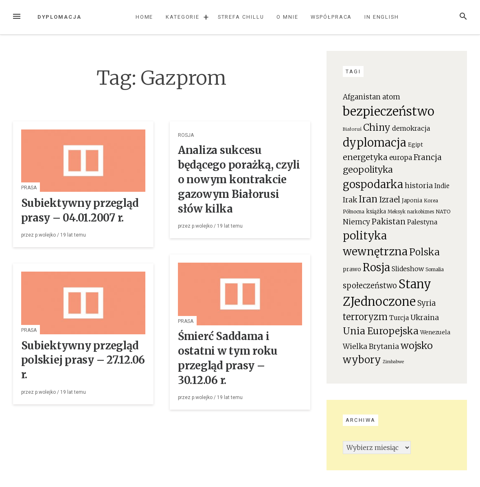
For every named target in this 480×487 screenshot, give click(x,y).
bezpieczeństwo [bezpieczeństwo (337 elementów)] (388, 111)
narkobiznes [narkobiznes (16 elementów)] (420, 212)
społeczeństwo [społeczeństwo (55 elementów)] (370, 285)
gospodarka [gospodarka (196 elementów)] (373, 184)
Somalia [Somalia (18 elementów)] (434, 269)
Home (144, 17)
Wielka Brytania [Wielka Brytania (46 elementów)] (371, 346)
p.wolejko (45, 235)
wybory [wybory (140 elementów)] (362, 359)
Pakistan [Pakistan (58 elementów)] (388, 221)
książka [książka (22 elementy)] (376, 211)
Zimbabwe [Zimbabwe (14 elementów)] (393, 361)
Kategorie (182, 17)
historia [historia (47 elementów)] (419, 185)
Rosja (186, 135)
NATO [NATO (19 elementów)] (443, 211)
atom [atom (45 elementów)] (391, 96)
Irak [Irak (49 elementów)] (350, 199)
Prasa (29, 188)
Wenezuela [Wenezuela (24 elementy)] (435, 332)
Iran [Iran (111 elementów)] (368, 199)
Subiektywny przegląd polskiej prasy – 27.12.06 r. (83, 360)
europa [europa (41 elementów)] (400, 158)
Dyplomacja (59, 17)
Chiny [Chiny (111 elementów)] (376, 127)
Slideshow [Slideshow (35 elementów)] (408, 269)
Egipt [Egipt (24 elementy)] (415, 144)
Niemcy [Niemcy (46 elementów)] (356, 221)
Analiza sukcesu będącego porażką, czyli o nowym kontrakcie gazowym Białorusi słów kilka (239, 179)
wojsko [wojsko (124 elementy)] (417, 345)
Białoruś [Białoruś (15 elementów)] (352, 129)
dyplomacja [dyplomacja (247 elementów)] (374, 142)
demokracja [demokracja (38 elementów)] (411, 128)
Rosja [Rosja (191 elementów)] (376, 267)
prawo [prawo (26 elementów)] (352, 269)
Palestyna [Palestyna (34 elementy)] (422, 222)
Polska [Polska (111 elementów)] (424, 252)
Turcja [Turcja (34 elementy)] (399, 318)
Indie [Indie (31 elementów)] (441, 186)
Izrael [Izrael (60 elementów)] (389, 199)
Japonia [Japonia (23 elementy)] (412, 200)
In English (381, 17)
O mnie (287, 17)
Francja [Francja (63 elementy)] (428, 157)
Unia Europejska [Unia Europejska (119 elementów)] (381, 331)
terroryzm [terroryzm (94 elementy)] (365, 317)
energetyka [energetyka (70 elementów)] (365, 157)
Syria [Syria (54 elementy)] (426, 303)
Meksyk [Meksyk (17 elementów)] (396, 211)
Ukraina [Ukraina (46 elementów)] (424, 317)
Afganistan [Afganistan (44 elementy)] (362, 96)
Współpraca (331, 17)
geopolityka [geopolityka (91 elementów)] (368, 169)
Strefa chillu (241, 17)
